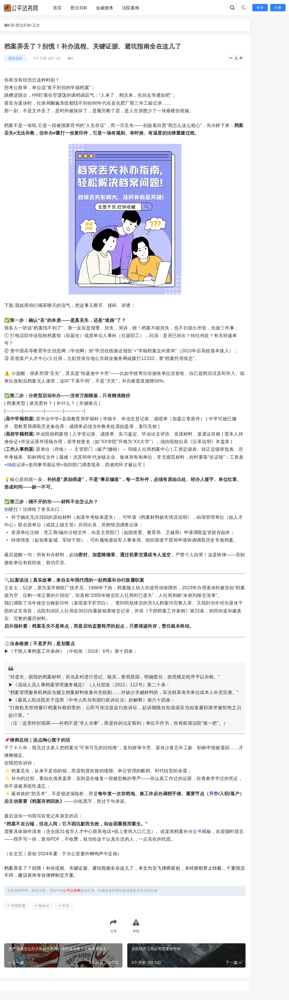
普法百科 (79, 7)
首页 (57, 7)
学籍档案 (18, 906)
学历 (65, 906)
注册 (277, 8)
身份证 (43, 906)
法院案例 (130, 7)
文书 (197, 831)
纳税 (11, 464)
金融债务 (104, 7)
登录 (260, 8)
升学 (213, 793)
